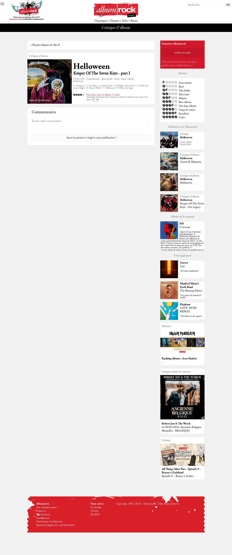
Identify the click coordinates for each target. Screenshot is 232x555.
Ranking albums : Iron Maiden (179, 358)
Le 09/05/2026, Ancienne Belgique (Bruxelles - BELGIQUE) (181, 429)
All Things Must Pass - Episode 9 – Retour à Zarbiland (181, 470)
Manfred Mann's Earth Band (189, 285)
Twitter (94, 511)
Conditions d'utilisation (49, 521)
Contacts (41, 511)
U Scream (184, 227)
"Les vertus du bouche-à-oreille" (191, 296)
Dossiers (114, 21)
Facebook (95, 507)
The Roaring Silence (191, 291)
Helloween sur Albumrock (182, 127)
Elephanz (185, 304)
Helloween (91, 66)
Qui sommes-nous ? (47, 507)
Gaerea (184, 262)
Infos (125, 21)
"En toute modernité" (189, 270)
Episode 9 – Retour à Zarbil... (178, 476)
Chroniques (101, 21)
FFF (181, 223)
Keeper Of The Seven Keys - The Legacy (192, 205)
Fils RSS (94, 514)
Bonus (134, 21)
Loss (182, 266)
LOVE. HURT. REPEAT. (188, 309)
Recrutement (43, 514)
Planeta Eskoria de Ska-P (46, 45)
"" (182, 243)
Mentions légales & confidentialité (55, 525)
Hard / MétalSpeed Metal (186, 143)
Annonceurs (42, 518)
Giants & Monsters (190, 162)
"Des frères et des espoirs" (191, 316)
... (163, 362)
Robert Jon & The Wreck (176, 423)
